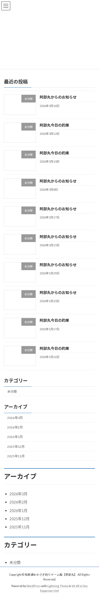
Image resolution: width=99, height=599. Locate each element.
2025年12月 (16, 446)
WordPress (33, 586)
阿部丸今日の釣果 (54, 125)
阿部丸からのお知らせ (58, 97)
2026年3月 (15, 418)
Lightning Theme (58, 586)
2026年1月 (15, 437)
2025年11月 (16, 456)
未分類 (12, 391)
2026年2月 (15, 427)
